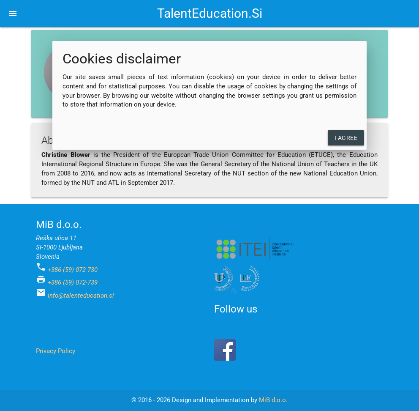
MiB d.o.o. (273, 400)
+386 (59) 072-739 (73, 282)
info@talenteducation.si (81, 295)
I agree (346, 137)
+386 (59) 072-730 (73, 270)
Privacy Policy (55, 351)
